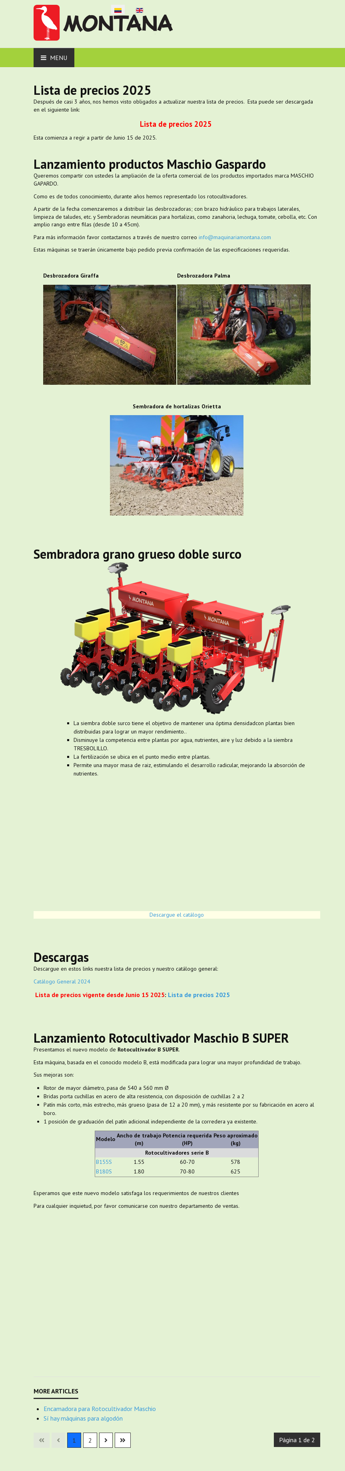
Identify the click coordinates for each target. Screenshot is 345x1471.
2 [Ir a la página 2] (90, 1440)
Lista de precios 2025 (176, 124)
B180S (104, 1171)
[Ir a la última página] (123, 1440)
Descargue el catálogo (177, 914)
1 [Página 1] (74, 1440)
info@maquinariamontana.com (235, 237)
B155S (104, 1161)
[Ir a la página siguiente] (106, 1440)
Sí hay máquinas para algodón (83, 1418)
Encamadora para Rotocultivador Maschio (100, 1409)
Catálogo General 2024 (62, 981)
